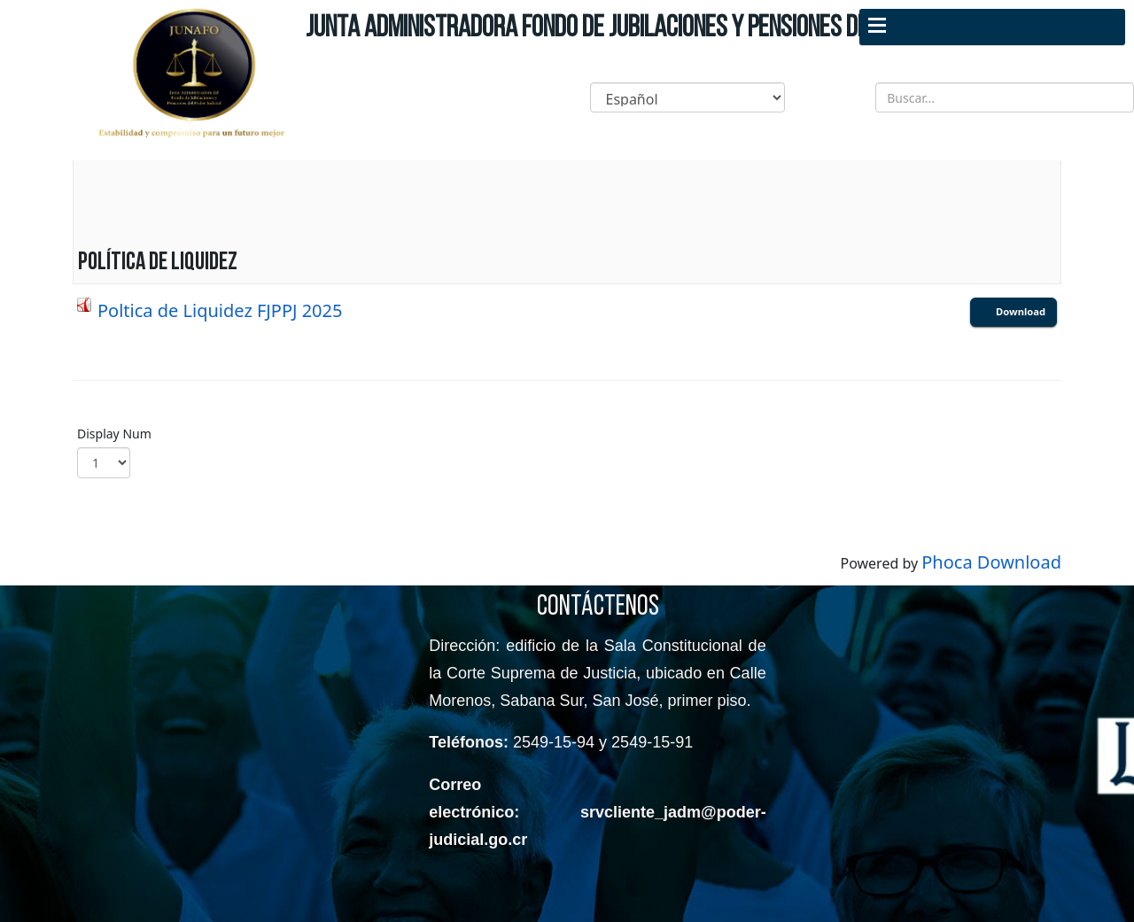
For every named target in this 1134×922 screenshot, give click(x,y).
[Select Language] (687, 97)
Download (1020, 311)
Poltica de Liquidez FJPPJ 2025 (219, 310)
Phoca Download (991, 562)
